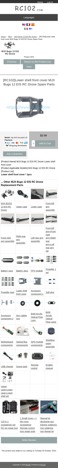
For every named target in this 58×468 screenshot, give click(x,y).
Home (40, 2)
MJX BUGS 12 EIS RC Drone (6, 206)
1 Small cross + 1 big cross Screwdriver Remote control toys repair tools (28, 425)
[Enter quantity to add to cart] (33, 143)
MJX (10, 37)
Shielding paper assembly (50, 343)
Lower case (36, 206)
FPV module (37, 271)
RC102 (28, 465)
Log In (50, 2)
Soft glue (50, 292)
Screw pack (21, 366)
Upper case (21, 206)
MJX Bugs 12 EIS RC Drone (25, 37)
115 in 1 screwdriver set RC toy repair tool (9, 424)
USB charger (7, 366)
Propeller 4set (7, 292)
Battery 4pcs (22, 271)
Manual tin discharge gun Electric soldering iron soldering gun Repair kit (48, 425)
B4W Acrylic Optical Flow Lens (37, 317)
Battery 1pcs (7, 271)
